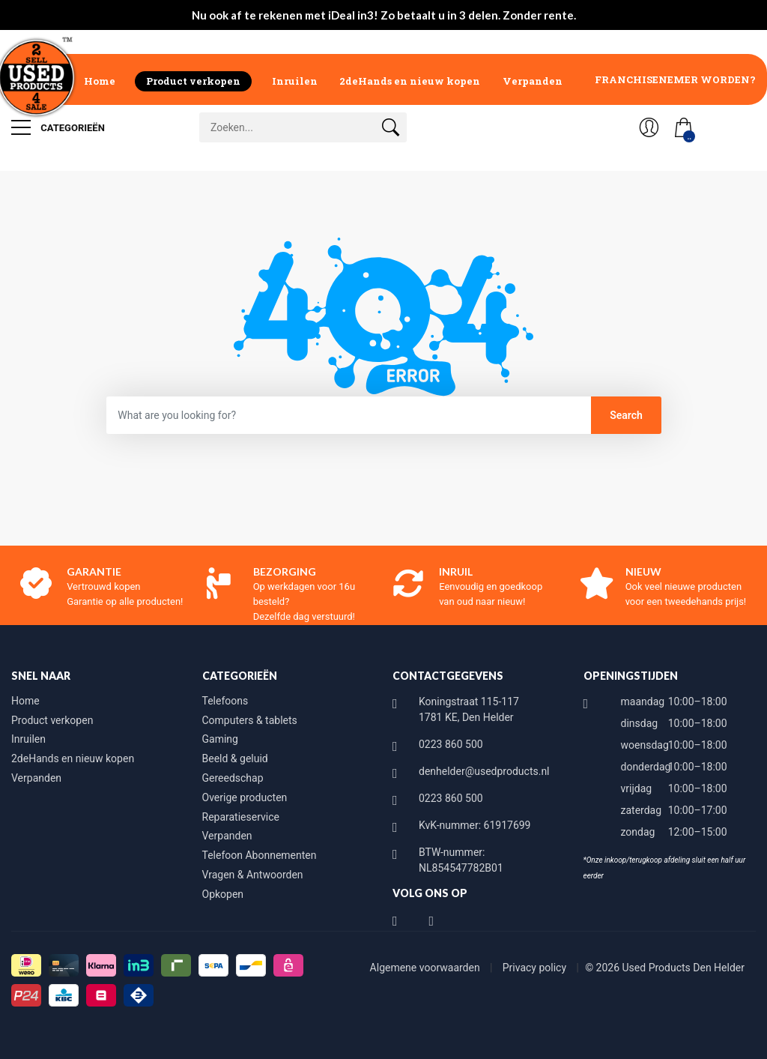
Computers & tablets (249, 720)
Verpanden (533, 81)
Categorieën (58, 127)
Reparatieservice (240, 817)
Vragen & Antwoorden (252, 875)
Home (99, 81)
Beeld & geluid (235, 758)
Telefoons (225, 701)
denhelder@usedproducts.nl (484, 771)
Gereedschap (233, 778)
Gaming (220, 739)
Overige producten (245, 797)
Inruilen (295, 81)
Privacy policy (536, 968)
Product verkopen (193, 81)
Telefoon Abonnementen (259, 855)
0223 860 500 (451, 744)
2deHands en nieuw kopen (409, 81)
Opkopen (223, 894)
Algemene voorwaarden (426, 968)
